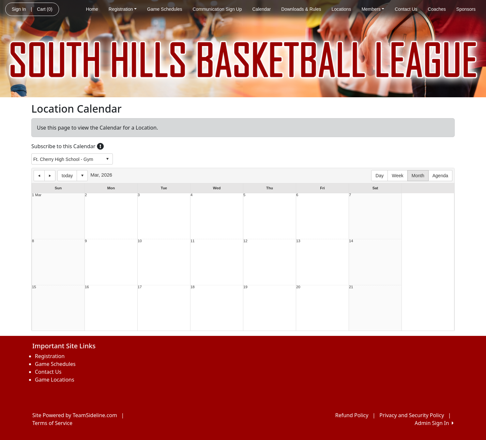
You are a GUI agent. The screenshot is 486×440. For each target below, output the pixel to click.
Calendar (261, 9)
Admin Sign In (434, 423)
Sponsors (466, 9)
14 (351, 241)
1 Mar (36, 195)
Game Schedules (164, 9)
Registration (123, 9)
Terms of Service (52, 423)
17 (140, 287)
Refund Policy (352, 415)
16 (87, 287)
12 (245, 241)
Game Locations (54, 379)
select (107, 159)
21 (351, 287)
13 (298, 241)
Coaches (437, 9)
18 (192, 287)
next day (49, 175)
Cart (44, 9)
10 (140, 241)
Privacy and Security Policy (411, 415)
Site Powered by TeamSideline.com (74, 415)
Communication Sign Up (217, 9)
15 (34, 287)
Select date (82, 175)
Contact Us (406, 9)
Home (92, 9)
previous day (39, 175)
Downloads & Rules (301, 9)
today (67, 175)
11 (192, 241)
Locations (341, 9)
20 (298, 287)
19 (245, 287)
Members (372, 9)
